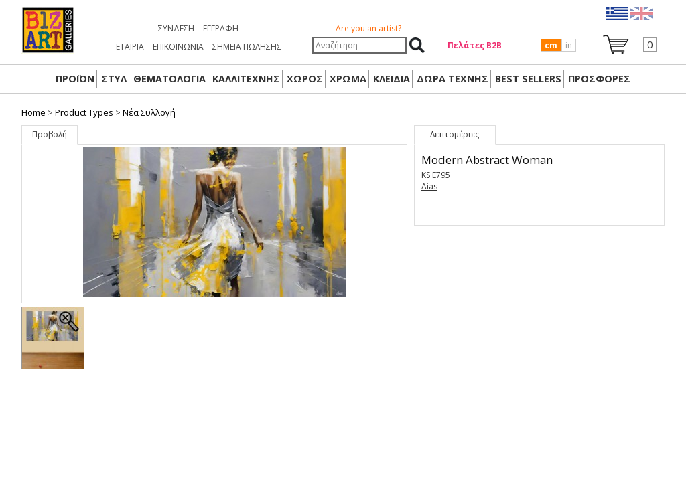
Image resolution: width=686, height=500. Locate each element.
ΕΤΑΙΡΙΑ (130, 46)
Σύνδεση (176, 28)
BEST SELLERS (528, 78)
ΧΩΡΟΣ (305, 78)
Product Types (84, 112)
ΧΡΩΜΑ (348, 78)
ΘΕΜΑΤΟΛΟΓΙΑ (169, 78)
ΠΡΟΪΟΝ (75, 78)
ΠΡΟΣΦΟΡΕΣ (599, 78)
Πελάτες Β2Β (475, 45)
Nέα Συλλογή (149, 112)
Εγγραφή (220, 28)
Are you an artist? (368, 28)
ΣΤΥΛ (114, 78)
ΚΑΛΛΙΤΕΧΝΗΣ (246, 78)
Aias (429, 186)
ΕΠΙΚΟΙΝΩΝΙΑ (178, 46)
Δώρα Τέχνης (452, 78)
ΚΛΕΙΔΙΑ (391, 78)
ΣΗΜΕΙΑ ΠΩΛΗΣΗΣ (246, 46)
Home (33, 112)
